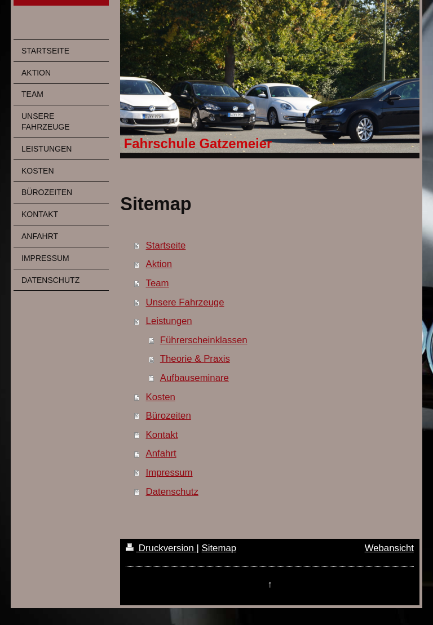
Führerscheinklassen (204, 340)
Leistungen (169, 321)
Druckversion (161, 548)
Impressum (169, 472)
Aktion (159, 264)
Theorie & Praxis (195, 358)
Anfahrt (161, 453)
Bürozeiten (168, 415)
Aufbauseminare (194, 378)
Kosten (160, 397)
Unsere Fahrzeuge (185, 302)
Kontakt (162, 434)
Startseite (166, 245)
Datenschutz (172, 491)
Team (157, 283)
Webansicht (389, 548)
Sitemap (218, 548)
